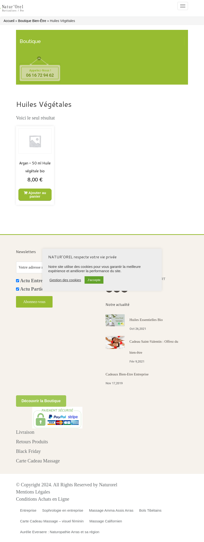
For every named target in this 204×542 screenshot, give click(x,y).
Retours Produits (32, 441)
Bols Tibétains (150, 510)
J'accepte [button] (94, 280)
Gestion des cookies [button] (65, 280)
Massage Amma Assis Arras (111, 510)
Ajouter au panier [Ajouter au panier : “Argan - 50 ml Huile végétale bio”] (37, 194)
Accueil (9, 21)
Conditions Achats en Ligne (42, 499)
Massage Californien (105, 521)
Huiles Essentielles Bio (146, 320)
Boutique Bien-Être (32, 21)
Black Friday (28, 451)
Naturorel (108, 484)
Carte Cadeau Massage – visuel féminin (52, 521)
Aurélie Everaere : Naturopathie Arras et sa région (59, 532)
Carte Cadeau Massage (38, 460)
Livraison (25, 432)
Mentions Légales (33, 491)
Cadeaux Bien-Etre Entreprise (127, 374)
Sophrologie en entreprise (62, 510)
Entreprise (28, 510)
